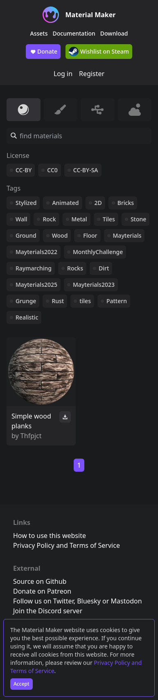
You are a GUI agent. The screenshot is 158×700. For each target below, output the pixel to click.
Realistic (27, 317)
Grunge (26, 301)
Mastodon (126, 600)
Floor (90, 235)
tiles (85, 301)
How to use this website (49, 535)
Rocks (75, 268)
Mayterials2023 (94, 284)
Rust (58, 301)
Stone (138, 219)
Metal (79, 219)
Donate (43, 51)
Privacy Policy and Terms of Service (66, 545)
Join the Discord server (47, 610)
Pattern (116, 301)
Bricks (125, 203)
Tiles (109, 219)
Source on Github (39, 581)
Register (91, 73)
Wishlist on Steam (99, 51)
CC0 (52, 170)
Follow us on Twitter (43, 600)
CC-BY (24, 170)
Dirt (104, 268)
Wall (21, 219)
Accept (21, 683)
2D (98, 203)
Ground (26, 235)
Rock (49, 219)
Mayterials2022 (36, 252)
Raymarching (34, 268)
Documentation (74, 33)
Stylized (26, 203)
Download (114, 33)
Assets (39, 33)
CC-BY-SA (85, 170)
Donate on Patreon (42, 591)
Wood (60, 235)
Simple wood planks (31, 421)
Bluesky (89, 600)
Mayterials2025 (36, 284)
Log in (63, 73)
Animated (65, 203)
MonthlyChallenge (98, 252)
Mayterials (127, 235)
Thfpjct (31, 435)
